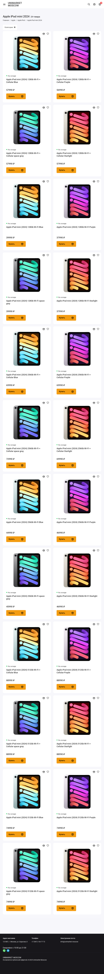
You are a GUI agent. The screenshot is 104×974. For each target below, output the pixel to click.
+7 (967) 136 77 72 (38, 942)
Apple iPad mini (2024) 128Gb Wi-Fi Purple (76, 227)
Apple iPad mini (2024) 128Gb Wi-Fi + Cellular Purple (74, 80)
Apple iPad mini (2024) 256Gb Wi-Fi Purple (76, 522)
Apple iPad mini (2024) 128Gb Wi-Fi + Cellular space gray (23, 154)
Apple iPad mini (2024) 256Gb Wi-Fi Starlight (77, 596)
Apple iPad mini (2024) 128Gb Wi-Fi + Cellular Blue (23, 80)
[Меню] (4, 4)
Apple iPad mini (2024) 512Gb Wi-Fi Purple (76, 818)
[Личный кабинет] (94, 4)
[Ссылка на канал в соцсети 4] (4, 950)
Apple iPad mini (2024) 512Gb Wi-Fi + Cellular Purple (74, 671)
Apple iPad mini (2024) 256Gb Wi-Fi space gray (25, 597)
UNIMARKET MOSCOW (15, 4)
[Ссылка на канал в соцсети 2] (8, 950)
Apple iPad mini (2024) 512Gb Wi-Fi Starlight (77, 892)
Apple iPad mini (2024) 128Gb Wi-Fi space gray (25, 302)
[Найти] (89, 4)
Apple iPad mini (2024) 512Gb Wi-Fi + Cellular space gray (23, 745)
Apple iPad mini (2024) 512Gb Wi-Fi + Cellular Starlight (74, 745)
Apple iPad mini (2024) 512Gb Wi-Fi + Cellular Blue (23, 671)
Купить (16, 96)
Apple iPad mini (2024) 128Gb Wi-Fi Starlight (77, 301)
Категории (10, 27)
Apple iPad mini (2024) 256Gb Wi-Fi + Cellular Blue (23, 376)
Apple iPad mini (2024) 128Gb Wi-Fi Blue (24, 227)
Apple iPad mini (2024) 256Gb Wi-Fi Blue (24, 522)
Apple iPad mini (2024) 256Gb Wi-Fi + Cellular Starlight (74, 450)
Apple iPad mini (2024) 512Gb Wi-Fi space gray (25, 893)
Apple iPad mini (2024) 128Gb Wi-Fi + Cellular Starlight (74, 154)
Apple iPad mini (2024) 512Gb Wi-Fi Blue (24, 818)
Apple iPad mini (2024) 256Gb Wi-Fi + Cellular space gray (23, 450)
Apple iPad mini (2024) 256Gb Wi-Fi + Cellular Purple (74, 376)
